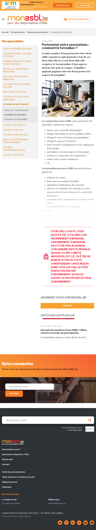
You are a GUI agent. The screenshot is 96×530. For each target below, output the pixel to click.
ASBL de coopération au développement (15, 141)
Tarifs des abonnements (13, 472)
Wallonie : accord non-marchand (15, 78)
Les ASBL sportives (13, 130)
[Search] (48, 420)
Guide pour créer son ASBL (17, 49)
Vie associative (18, 32)
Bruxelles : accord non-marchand (16, 70)
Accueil (5, 32)
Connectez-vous (62, 5)
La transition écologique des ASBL (16, 85)
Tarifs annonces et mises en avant (18, 477)
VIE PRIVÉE (45, 513)
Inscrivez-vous (85, 5)
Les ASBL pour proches (15, 135)
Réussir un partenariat (37, 32)
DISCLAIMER (57, 513)
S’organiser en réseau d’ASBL (15, 119)
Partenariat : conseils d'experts (16, 110)
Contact (6, 464)
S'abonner (67, 306)
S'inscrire (14, 394)
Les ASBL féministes (13, 155)
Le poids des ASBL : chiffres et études (17, 55)
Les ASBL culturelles (14, 125)
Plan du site (7, 459)
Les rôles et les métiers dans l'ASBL (16, 98)
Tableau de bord (9, 482)
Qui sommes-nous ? (11, 449)
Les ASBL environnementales (14, 148)
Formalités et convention (15, 115)
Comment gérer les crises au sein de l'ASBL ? (17, 62)
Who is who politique (14, 92)
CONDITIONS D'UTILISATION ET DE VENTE (20, 513)
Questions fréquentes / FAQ (15, 454)
